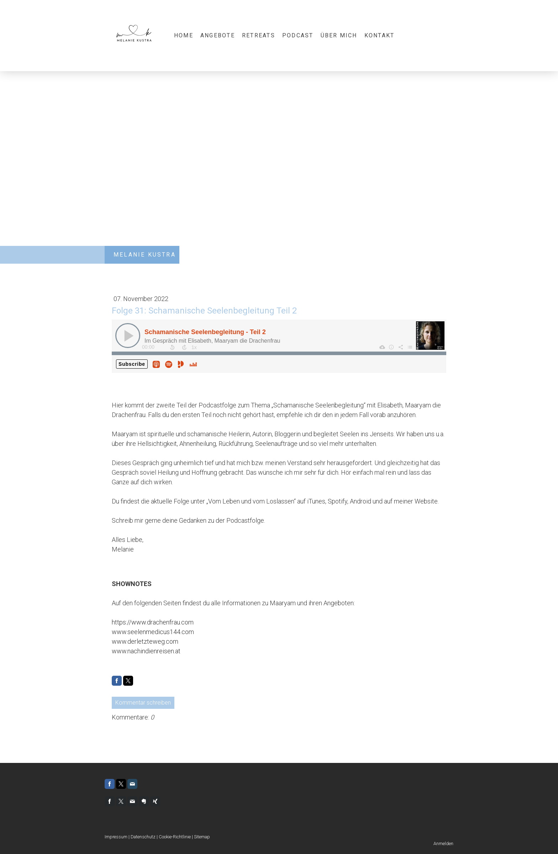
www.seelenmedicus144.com (153, 632)
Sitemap (202, 836)
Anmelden (443, 843)
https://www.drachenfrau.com (153, 622)
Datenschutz (143, 836)
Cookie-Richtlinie (175, 836)
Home (183, 35)
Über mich (339, 35)
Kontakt (379, 35)
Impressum (116, 836)
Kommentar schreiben (143, 702)
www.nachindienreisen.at (146, 651)
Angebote (217, 35)
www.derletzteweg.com (145, 641)
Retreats (258, 35)
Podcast (298, 35)
